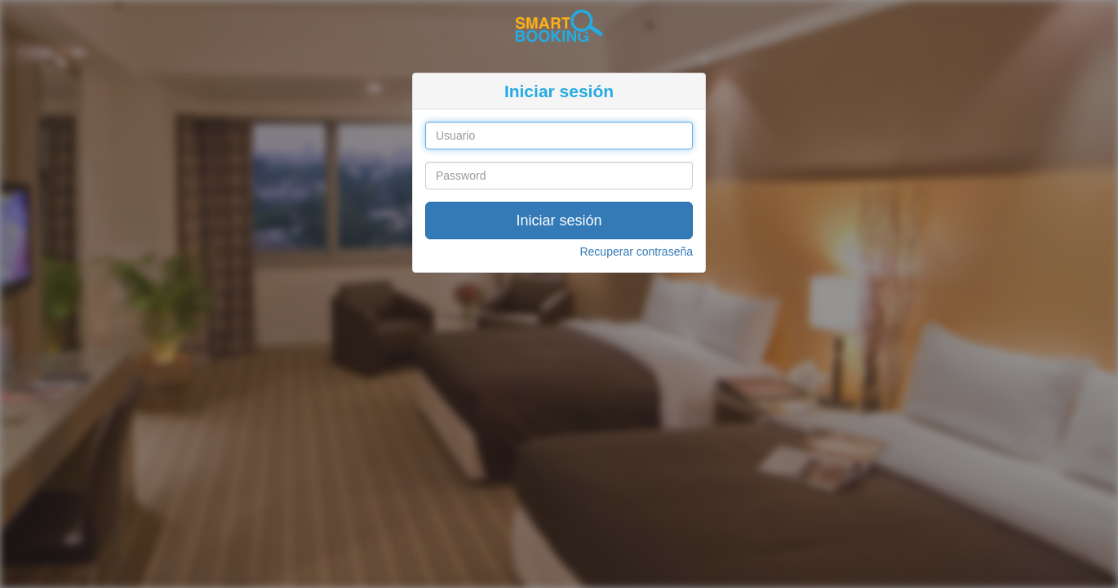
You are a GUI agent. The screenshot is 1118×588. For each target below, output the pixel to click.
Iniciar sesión (558, 220)
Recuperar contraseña (636, 251)
